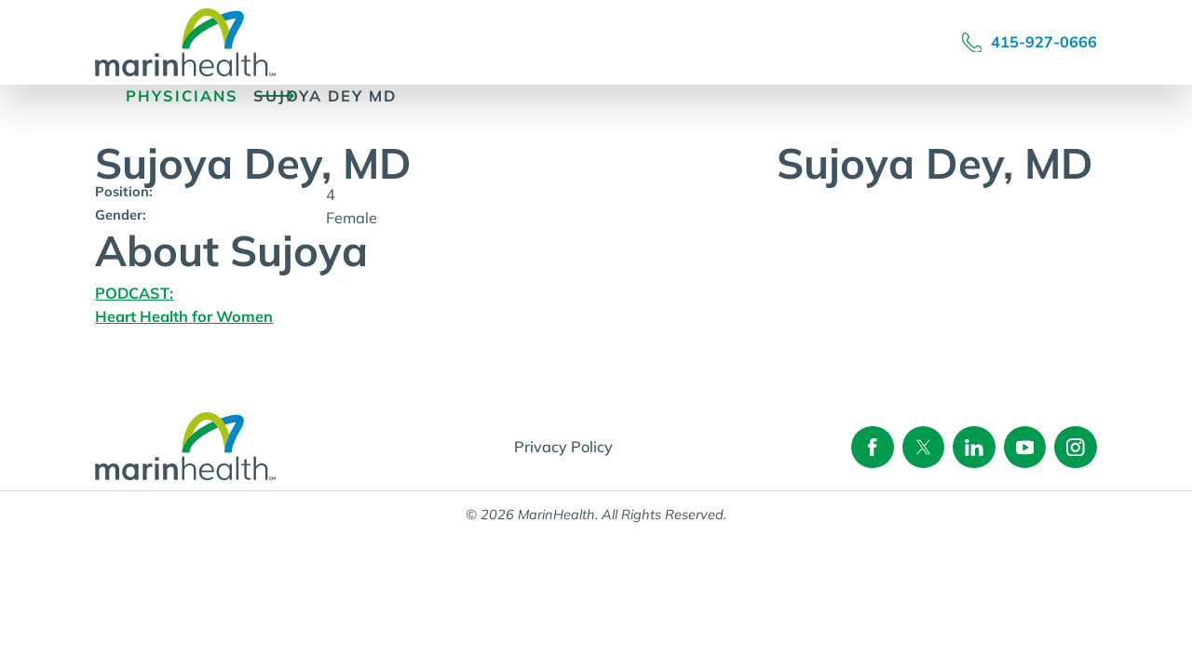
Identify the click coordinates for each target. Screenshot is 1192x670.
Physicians (182, 95)
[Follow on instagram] (1075, 447)
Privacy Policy (563, 446)
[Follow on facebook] (872, 447)
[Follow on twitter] (923, 447)
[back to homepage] (102, 95)
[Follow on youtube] (1025, 447)
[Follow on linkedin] (974, 447)
